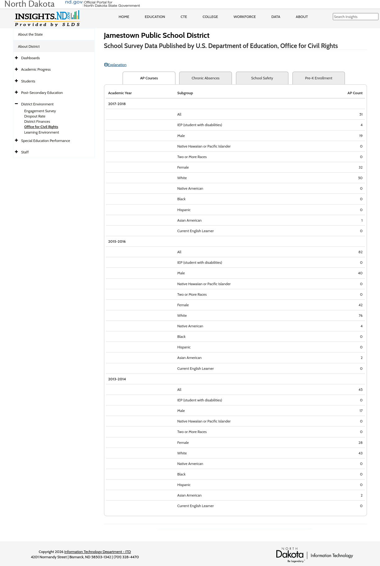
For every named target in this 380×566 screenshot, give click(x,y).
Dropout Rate (34, 116)
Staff (25, 152)
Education (155, 16)
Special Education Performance (45, 140)
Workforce (244, 16)
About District (29, 46)
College (210, 16)
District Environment (37, 104)
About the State (30, 34)
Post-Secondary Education (42, 92)
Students (28, 81)
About (302, 16)
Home (124, 16)
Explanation (115, 64)
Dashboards (30, 57)
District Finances (37, 121)
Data (275, 16)
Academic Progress (36, 69)
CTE (184, 16)
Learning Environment (41, 132)
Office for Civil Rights (41, 126)
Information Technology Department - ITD (97, 551)
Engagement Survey (40, 110)
